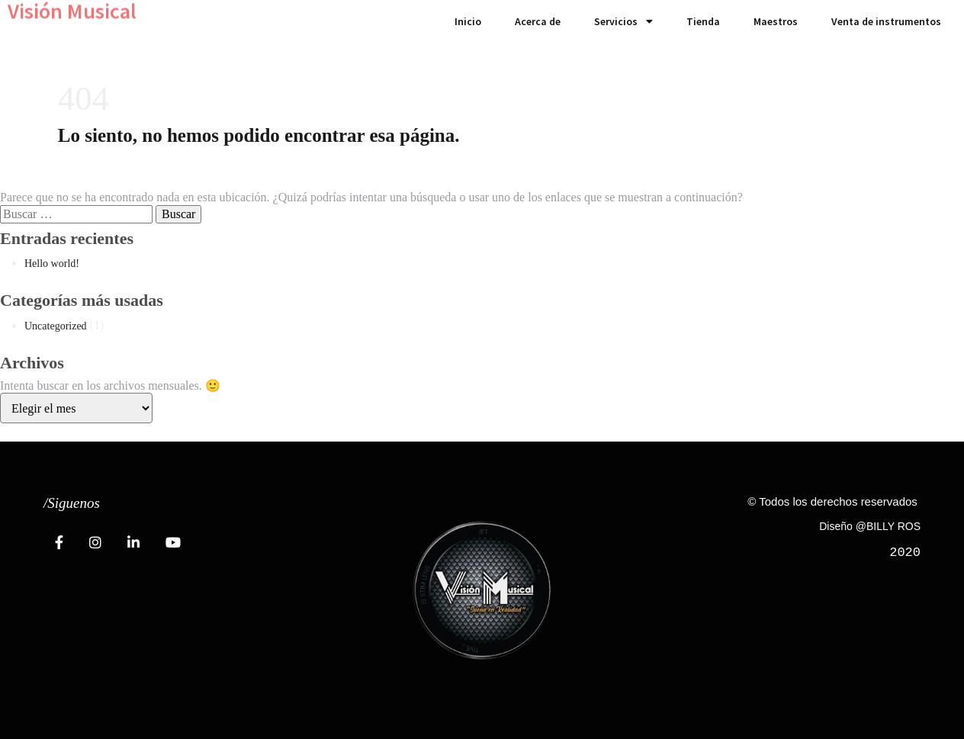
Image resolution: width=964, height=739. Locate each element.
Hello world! (51, 263)
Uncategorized (55, 326)
